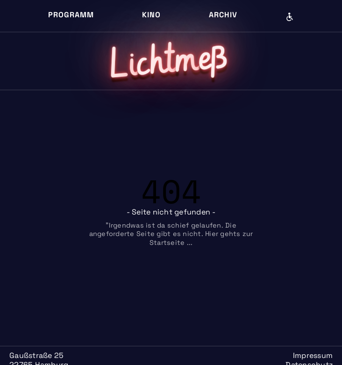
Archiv (223, 15)
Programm (71, 15)
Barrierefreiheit (289, 17)
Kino (151, 15)
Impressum (313, 355)
